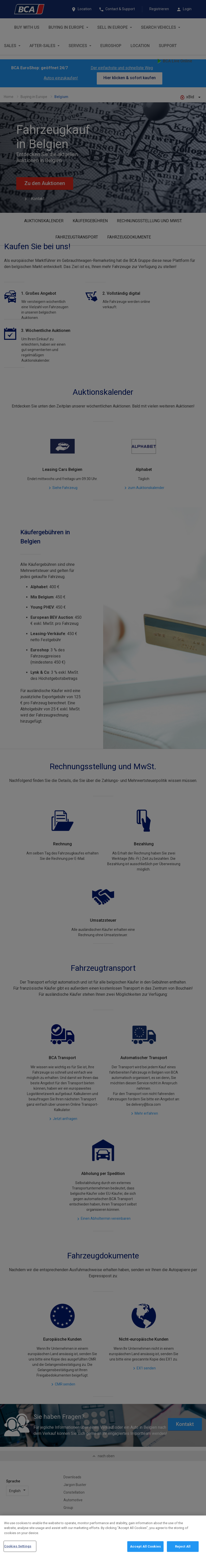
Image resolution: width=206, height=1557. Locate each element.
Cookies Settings (17, 1546)
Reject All (183, 1546)
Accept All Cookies (145, 1546)
